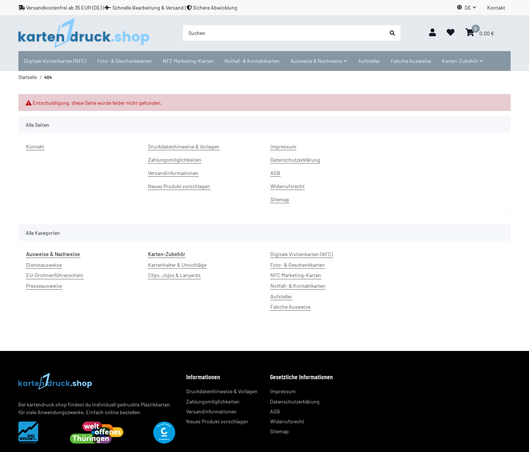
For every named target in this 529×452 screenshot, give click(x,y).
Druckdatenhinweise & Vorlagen (183, 146)
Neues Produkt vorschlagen (179, 186)
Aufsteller (281, 296)
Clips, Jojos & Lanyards (174, 275)
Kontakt (496, 7)
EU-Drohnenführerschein (54, 275)
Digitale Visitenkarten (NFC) (301, 254)
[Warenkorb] (480, 33)
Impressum (283, 146)
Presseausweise (44, 286)
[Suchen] (283, 33)
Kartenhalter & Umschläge (177, 265)
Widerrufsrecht (287, 186)
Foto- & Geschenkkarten (297, 265)
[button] (466, 7)
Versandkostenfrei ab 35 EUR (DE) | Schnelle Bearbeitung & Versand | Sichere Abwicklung (127, 7)
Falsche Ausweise (290, 307)
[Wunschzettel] (450, 33)
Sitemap (279, 199)
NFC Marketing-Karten (295, 275)
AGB (275, 173)
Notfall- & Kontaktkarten (297, 286)
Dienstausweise (44, 265)
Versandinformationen (173, 173)
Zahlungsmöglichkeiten (174, 160)
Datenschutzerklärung (295, 160)
